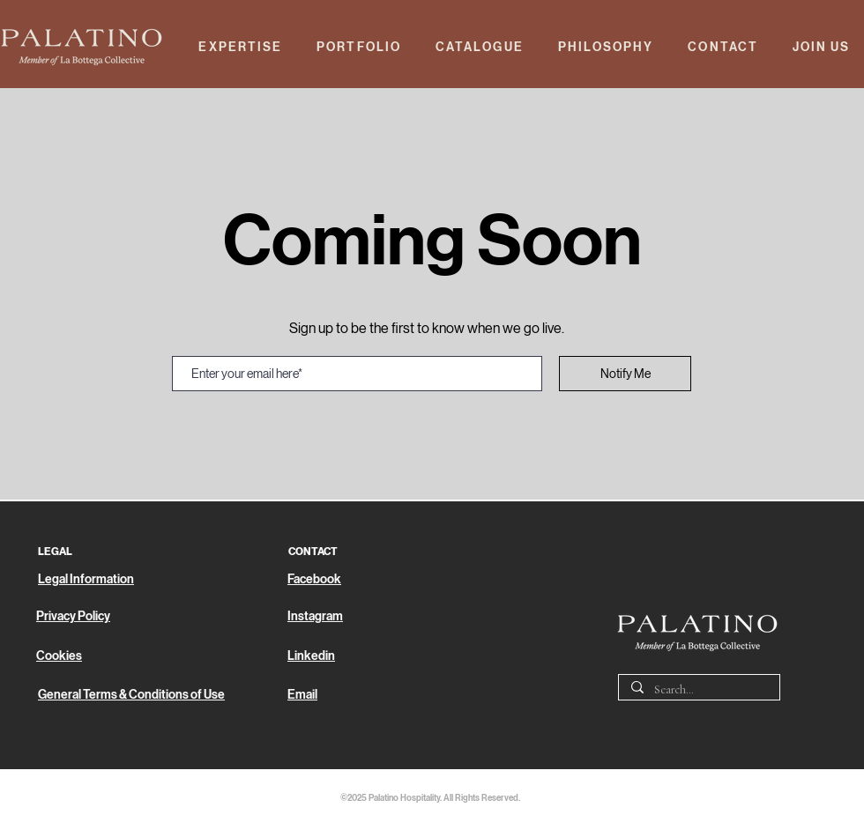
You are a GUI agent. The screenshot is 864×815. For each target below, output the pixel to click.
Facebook (314, 579)
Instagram (315, 616)
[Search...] (698, 691)
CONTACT (313, 551)
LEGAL (55, 551)
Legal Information (86, 579)
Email (302, 694)
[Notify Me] (625, 373)
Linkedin (311, 655)
